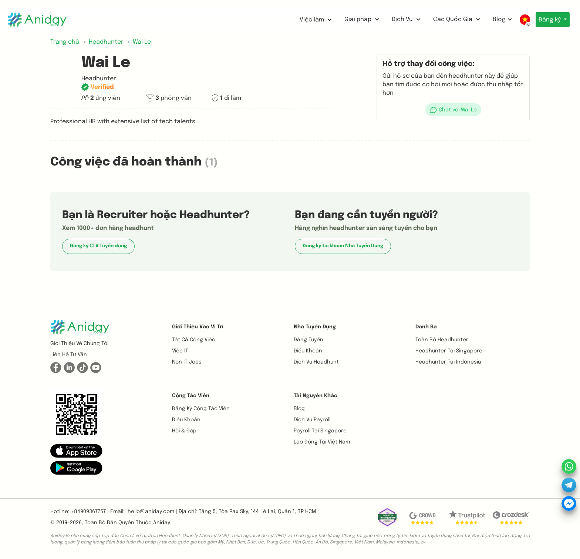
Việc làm (312, 20)
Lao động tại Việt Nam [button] (322, 442)
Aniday (161, 522)
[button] (453, 109)
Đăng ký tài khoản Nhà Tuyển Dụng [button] (343, 246)
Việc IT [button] (180, 351)
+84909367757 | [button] (90, 511)
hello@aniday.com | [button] (152, 511)
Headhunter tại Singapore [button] (448, 351)
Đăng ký (548, 20)
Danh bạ (426, 326)
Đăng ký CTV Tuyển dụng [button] (98, 246)
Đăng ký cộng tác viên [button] (201, 408)
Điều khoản (308, 351)
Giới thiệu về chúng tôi (79, 343)
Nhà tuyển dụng (315, 326)
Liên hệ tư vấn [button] (68, 354)
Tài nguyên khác (315, 395)
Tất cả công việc (193, 339)
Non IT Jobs (187, 362)
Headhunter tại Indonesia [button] (448, 362)
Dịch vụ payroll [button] (312, 419)
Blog (498, 19)
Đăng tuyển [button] (308, 339)
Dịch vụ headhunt (316, 362)
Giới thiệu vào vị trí (197, 326)
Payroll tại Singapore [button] (320, 431)
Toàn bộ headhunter (441, 339)
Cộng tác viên (190, 395)
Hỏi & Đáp (184, 431)
